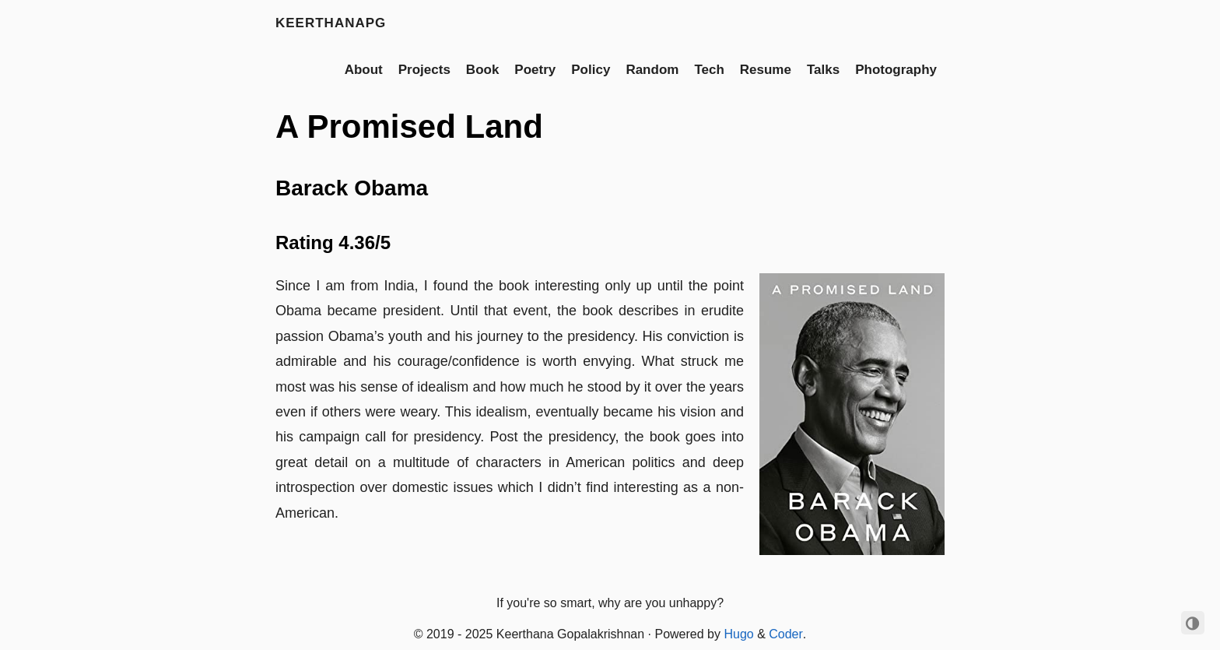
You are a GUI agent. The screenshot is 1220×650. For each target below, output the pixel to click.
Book (483, 69)
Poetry (535, 69)
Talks (823, 69)
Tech (709, 69)
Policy (590, 69)
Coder (786, 634)
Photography (896, 69)
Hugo (738, 634)
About (364, 69)
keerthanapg (330, 23)
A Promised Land (409, 126)
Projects (424, 69)
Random (652, 69)
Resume (765, 69)
